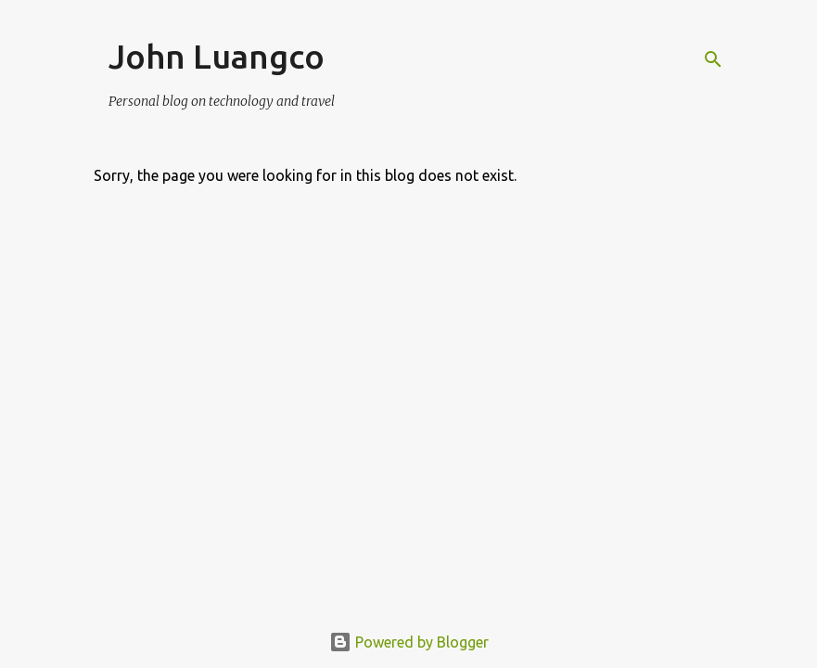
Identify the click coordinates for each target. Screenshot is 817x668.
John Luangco (217, 56)
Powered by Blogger (409, 642)
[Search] (713, 59)
